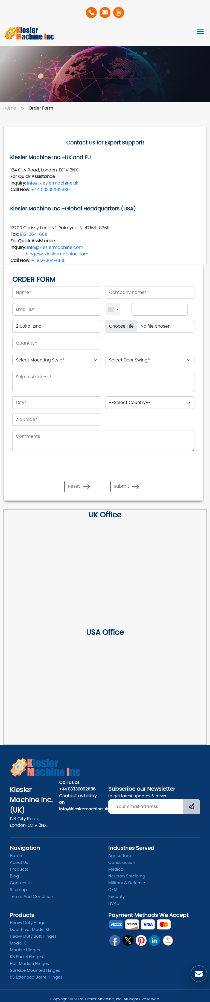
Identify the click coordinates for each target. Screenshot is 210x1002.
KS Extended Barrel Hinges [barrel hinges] (36, 977)
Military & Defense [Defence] (126, 883)
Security (116, 897)
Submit (126, 486)
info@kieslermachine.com (55, 247)
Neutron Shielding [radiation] (126, 876)
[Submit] (191, 807)
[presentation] (54, 464)
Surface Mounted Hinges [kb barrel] (35, 970)
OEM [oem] (112, 890)
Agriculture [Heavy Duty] (119, 856)
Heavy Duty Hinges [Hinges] (29, 923)
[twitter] (128, 940)
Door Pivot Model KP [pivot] (30, 930)
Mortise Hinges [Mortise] (25, 950)
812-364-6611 (33, 234)
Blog (14, 876)
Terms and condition (31, 897)
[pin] (141, 940)
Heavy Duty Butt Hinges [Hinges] (33, 936)
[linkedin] (154, 940)
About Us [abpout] (19, 863)
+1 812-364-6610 (48, 260)
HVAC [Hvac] (114, 903)
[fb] (114, 940)
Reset (79, 486)
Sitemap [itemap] (18, 890)
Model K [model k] (18, 943)
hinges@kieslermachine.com (57, 254)
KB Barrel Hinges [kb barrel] (26, 957)
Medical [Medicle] (116, 869)
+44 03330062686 (50, 190)
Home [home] (16, 856)
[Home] (29, 33)
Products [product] (19, 869)
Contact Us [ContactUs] (21, 883)
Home (14, 108)
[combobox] (113, 309)
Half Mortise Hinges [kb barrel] (29, 964)
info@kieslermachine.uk (52, 183)
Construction (121, 863)
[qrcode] (167, 940)
